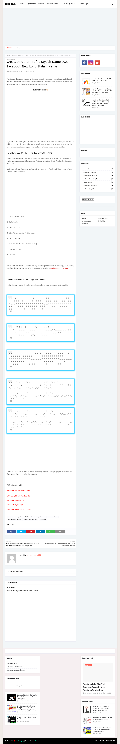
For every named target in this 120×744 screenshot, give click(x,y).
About (102, 741)
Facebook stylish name (38, 517)
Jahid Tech (10, 4)
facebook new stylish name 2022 (21, 55)
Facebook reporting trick (98, 179)
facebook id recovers (98, 185)
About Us (85, 223)
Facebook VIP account (14, 519)
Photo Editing (98, 182)
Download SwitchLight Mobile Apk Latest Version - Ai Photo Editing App (27, 697)
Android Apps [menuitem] (83, 4)
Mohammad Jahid (14, 71)
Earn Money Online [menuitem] (68, 4)
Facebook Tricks (52, 517)
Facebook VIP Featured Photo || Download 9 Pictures (102, 718)
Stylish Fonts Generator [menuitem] (35, 4)
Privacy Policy (110, 741)
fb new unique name (30, 519)
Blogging (21, 741)
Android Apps (98, 169)
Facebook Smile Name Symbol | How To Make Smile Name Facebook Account (102, 729)
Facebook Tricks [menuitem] (53, 4)
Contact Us (101, 221)
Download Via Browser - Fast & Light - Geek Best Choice (101, 80)
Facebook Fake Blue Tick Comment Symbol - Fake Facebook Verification (94, 687)
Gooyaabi (38, 741)
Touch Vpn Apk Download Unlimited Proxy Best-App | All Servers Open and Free (102, 708)
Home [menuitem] (22, 4)
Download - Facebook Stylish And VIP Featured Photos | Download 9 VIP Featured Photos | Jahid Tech (100, 102)
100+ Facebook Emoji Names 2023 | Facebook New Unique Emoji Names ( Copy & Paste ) (26, 708)
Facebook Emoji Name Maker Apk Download (26, 718)
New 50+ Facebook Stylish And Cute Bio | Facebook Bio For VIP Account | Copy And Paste (101, 91)
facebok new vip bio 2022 (16, 670)
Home (8, 55)
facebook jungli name (98, 189)
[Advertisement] (60, 26)
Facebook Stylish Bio (98, 172)
